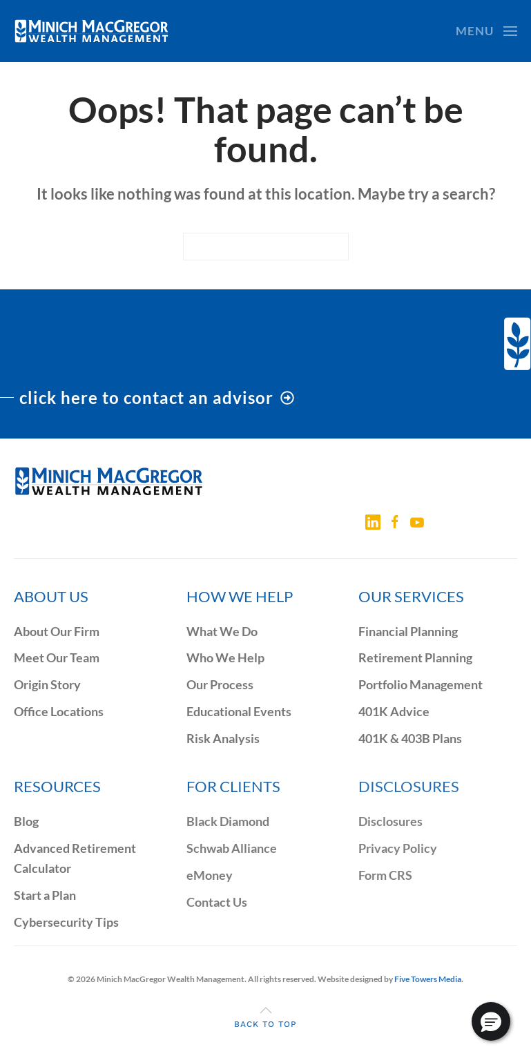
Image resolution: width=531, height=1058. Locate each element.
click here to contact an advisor (156, 397)
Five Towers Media (427, 979)
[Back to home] (91, 31)
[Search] (266, 246)
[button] (486, 31)
